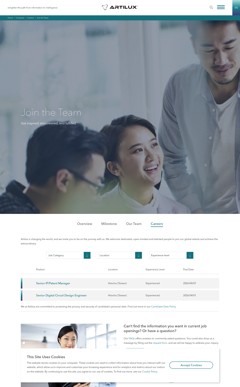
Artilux (120, 7)
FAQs (132, 338)
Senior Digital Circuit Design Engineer (61, 295)
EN (236, 7)
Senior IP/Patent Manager (53, 283)
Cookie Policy (149, 371)
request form (160, 342)
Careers (30, 18)
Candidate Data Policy (163, 306)
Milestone (109, 224)
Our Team (134, 224)
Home (10, 18)
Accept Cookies (191, 365)
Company (20, 18)
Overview (84, 224)
